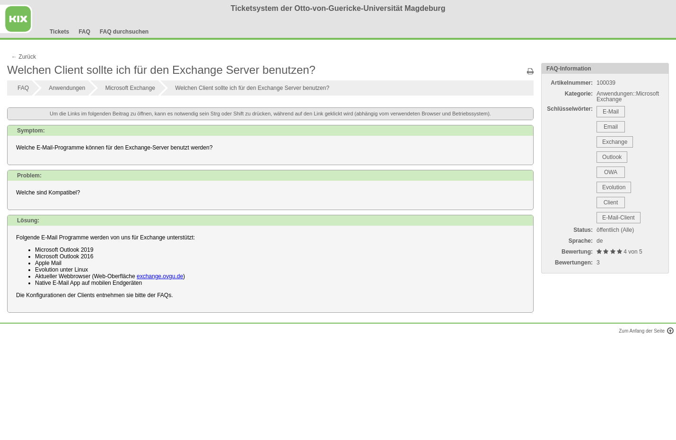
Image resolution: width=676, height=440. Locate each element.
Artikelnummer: (572, 82)
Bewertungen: (574, 262)
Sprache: (581, 241)
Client (611, 202)
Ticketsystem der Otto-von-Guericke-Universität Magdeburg (337, 8)
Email (611, 126)
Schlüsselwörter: (570, 109)
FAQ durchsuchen (124, 31)
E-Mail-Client (618, 217)
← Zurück (23, 56)
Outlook (612, 157)
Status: (583, 230)
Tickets (59, 31)
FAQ (84, 31)
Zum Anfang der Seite (645, 331)
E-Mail (611, 111)
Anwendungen (67, 88)
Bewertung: (577, 251)
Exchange (614, 142)
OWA (610, 172)
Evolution (613, 187)
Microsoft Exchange (130, 88)
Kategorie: (579, 93)
